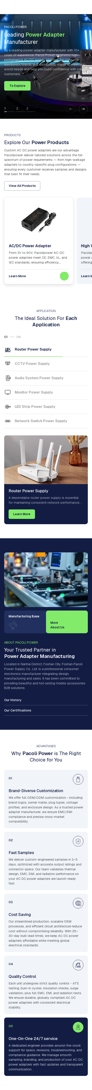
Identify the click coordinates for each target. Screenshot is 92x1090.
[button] (83, 109)
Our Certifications (17, 710)
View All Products (22, 186)
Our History (13, 700)
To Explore (17, 86)
